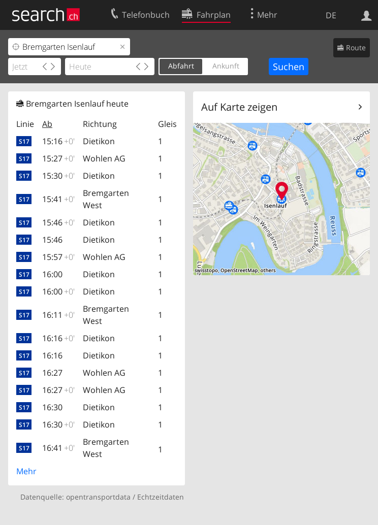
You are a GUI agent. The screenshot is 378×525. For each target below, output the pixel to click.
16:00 (52, 274)
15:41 (58, 199)
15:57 (58, 256)
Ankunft (225, 66)
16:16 (58, 338)
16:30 (52, 407)
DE (331, 15)
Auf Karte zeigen (239, 107)
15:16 (58, 141)
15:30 (58, 175)
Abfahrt (181, 66)
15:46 (58, 222)
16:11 (58, 314)
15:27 (58, 158)
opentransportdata (98, 497)
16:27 (52, 372)
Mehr (26, 471)
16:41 (58, 447)
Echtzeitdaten (160, 497)
